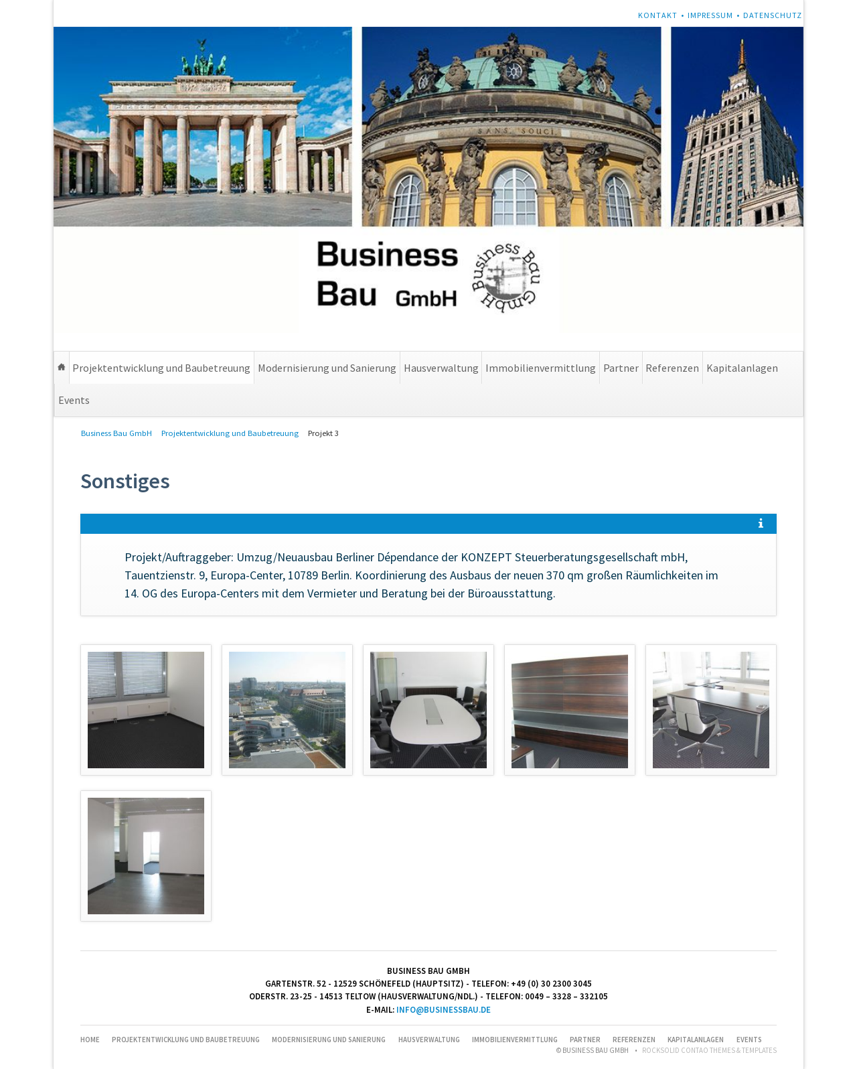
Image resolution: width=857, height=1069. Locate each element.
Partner (621, 367)
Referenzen (672, 367)
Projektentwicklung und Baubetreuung (161, 367)
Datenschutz (772, 15)
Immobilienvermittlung (540, 367)
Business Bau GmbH (116, 433)
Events (74, 400)
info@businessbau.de (443, 1009)
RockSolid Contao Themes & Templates (709, 1050)
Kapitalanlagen (742, 367)
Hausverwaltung (441, 367)
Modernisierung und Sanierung (327, 367)
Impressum (710, 15)
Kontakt (658, 15)
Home (61, 368)
